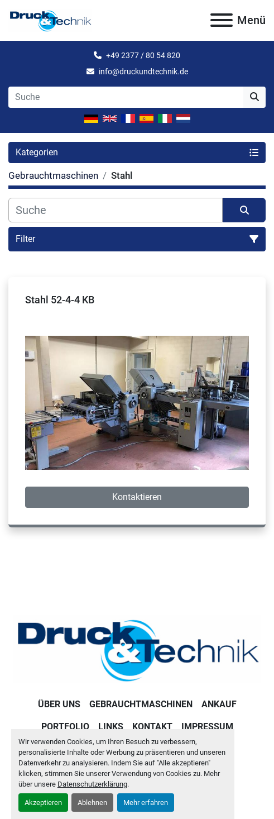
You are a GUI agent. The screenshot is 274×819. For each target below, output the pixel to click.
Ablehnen (92, 802)
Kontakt (152, 726)
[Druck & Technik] (137, 648)
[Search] (125, 97)
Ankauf (219, 704)
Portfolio (65, 726)
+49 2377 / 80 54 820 (143, 55)
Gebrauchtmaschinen (141, 704)
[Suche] (115, 210)
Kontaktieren (137, 497)
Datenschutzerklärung (92, 784)
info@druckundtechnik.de (143, 71)
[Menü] (221, 20)
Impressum (207, 726)
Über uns (59, 704)
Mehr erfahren (145, 802)
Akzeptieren (43, 802)
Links (110, 726)
